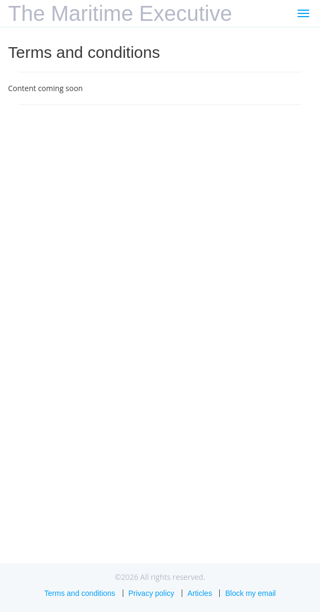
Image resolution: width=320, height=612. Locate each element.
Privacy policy (152, 593)
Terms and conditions (79, 593)
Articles (200, 593)
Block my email (250, 593)
